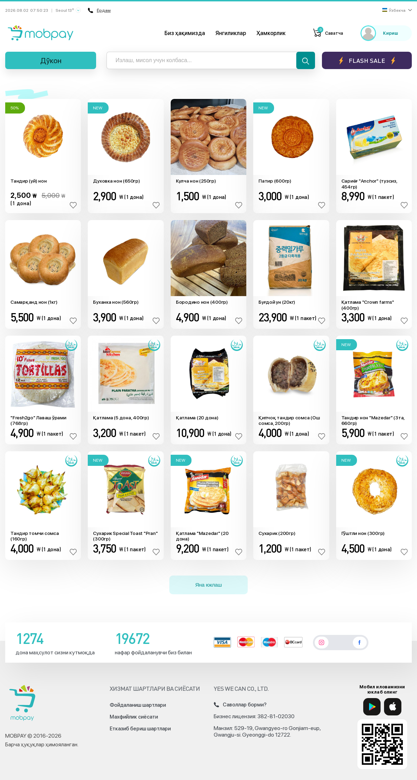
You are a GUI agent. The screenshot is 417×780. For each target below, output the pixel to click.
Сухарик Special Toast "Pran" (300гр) (125, 536)
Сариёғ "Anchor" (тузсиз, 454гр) (369, 184)
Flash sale (367, 60)
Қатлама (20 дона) (197, 417)
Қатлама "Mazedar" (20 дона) (202, 536)
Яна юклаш (208, 585)
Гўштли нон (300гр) (363, 533)
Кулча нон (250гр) (196, 181)
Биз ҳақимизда (184, 33)
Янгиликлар (230, 33)
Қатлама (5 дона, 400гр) (121, 417)
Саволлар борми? (240, 705)
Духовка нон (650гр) (116, 181)
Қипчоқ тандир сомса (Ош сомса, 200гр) (289, 420)
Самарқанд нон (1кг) (33, 302)
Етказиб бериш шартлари (140, 729)
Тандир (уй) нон (28, 181)
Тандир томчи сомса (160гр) (34, 536)
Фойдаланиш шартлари (138, 705)
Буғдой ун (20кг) (276, 302)
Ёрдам (98, 10)
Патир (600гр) (274, 181)
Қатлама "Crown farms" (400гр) (367, 305)
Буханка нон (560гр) (115, 302)
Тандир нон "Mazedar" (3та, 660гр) (373, 420)
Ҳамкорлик (271, 33)
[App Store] (392, 706)
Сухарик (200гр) (276, 533)
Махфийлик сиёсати (134, 717)
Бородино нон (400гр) (202, 302)
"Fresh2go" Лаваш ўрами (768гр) (38, 420)
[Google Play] (372, 706)
